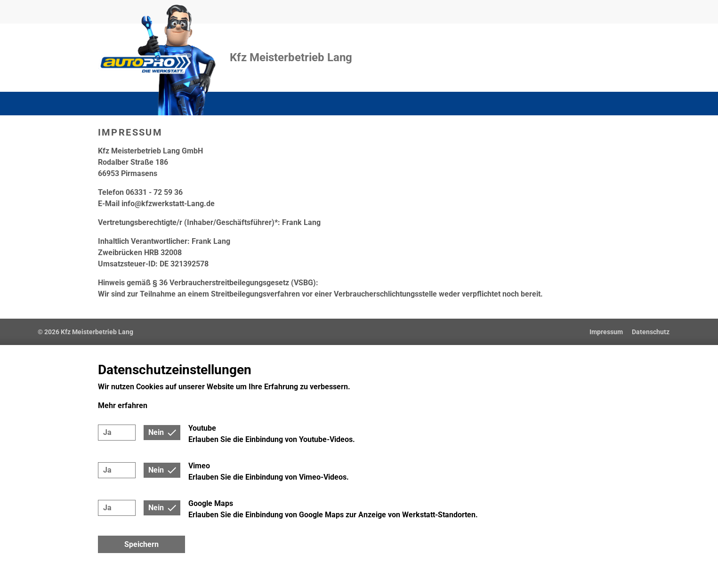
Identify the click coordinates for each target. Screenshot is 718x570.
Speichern (141, 544)
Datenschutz (651, 332)
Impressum (606, 332)
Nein (156, 432)
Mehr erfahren (122, 405)
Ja (107, 432)
